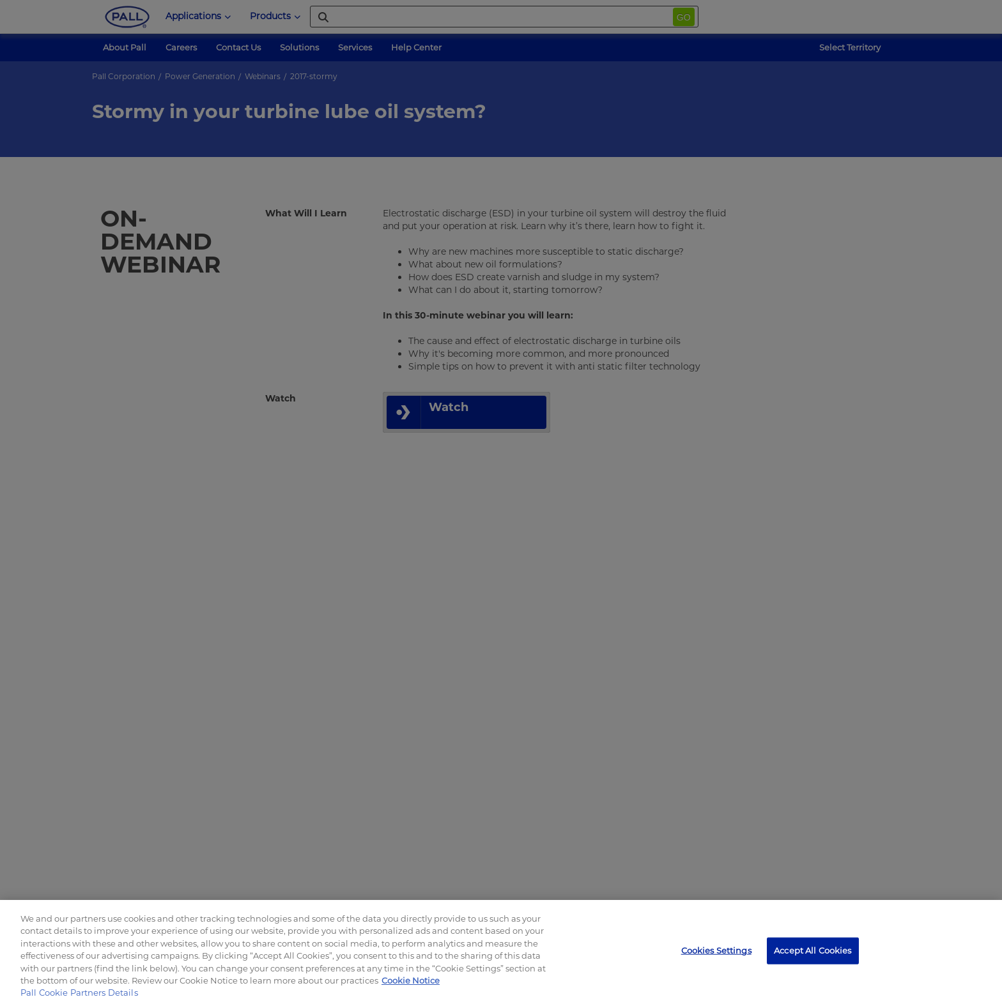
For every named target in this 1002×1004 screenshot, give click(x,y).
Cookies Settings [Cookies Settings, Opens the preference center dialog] (716, 950)
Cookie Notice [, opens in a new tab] (411, 980)
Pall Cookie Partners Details (79, 992)
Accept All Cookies (812, 950)
